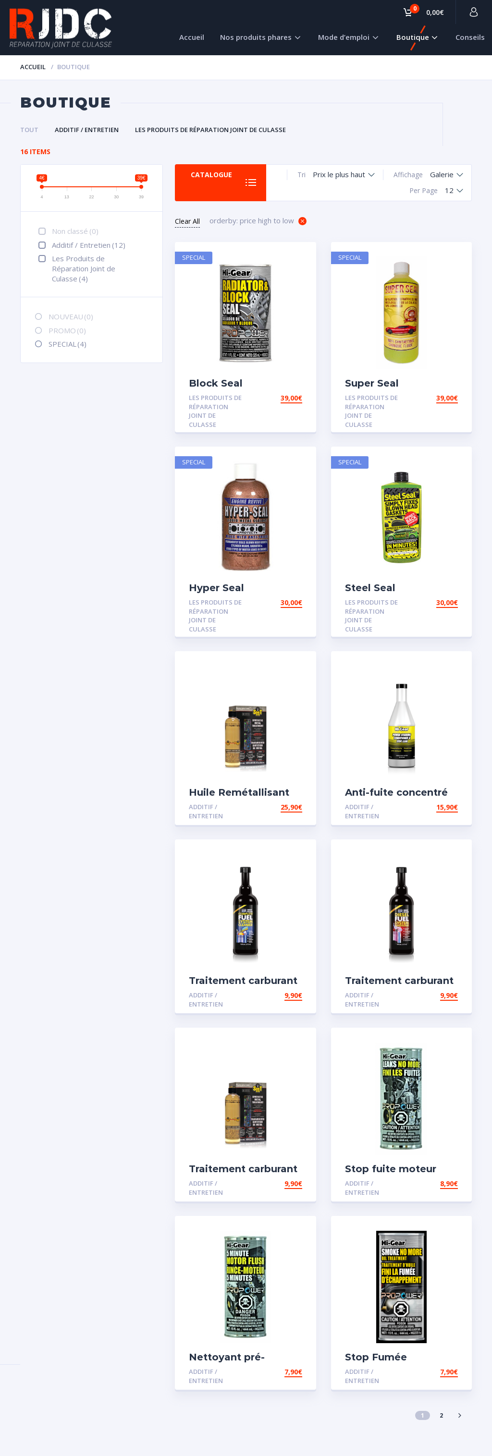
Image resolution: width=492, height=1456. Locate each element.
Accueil (191, 37)
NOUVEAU (71, 316)
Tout (29, 129)
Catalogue (211, 174)
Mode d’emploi (343, 37)
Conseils (470, 37)
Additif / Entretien (87, 129)
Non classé (75, 231)
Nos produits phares (256, 37)
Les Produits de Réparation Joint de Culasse (210, 129)
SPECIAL (67, 344)
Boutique (412, 37)
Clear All (187, 221)
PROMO (67, 330)
